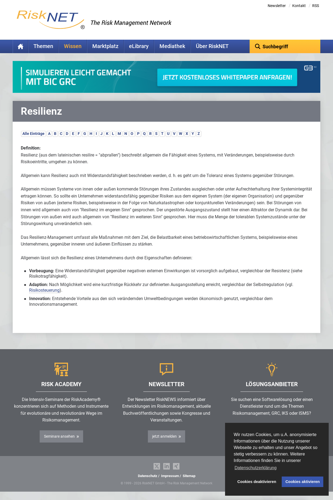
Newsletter (277, 6)
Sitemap (189, 484)
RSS (315, 6)
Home (20, 46)
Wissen (72, 46)
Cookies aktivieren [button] (303, 481)
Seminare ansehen (59, 445)
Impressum (170, 484)
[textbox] (285, 46)
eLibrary (139, 46)
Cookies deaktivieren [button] (256, 481)
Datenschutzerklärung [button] (256, 467)
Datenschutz (147, 484)
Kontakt (299, 6)
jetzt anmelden (164, 445)
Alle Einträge (33, 142)
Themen (43, 46)
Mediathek (172, 46)
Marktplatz (105, 46)
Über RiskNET (212, 46)
